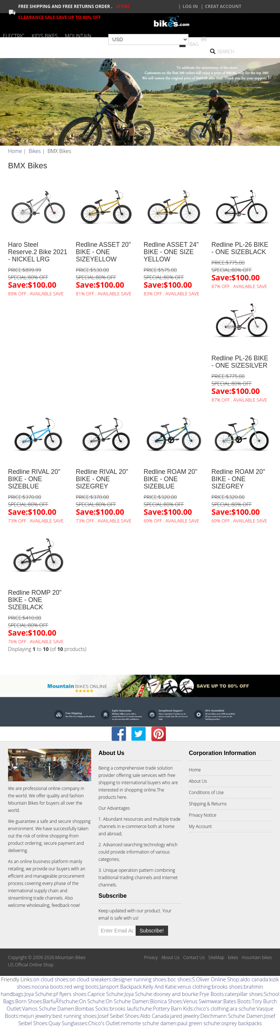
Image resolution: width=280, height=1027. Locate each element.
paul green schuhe (199, 1023)
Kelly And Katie (159, 986)
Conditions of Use (206, 792)
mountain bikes (257, 957)
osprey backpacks (241, 1023)
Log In (190, 6)
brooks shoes (227, 986)
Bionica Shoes (166, 1001)
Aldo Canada (154, 1015)
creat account (223, 6)
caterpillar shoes (243, 993)
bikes (233, 957)
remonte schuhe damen (148, 1023)
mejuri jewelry (35, 1015)
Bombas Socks (91, 1008)
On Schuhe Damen (127, 1001)
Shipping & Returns (208, 804)
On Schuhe (91, 1001)
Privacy (151, 957)
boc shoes (179, 979)
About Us (198, 781)
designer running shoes (139, 979)
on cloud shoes (51, 979)
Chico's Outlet (104, 1023)
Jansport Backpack (121, 986)
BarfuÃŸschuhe (60, 1001)
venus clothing (194, 986)
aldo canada (254, 979)
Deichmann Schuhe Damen (232, 1015)
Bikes (35, 150)
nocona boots (47, 986)
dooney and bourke (175, 993)
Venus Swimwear (202, 1001)
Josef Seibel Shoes (118, 1015)
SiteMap (216, 957)
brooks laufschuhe (131, 1008)
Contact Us (194, 957)
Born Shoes (28, 1001)
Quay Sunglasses (67, 1023)
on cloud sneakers (90, 979)
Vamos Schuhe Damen (48, 1008)
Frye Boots (211, 993)
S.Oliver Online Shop (215, 979)
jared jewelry (184, 1015)
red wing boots (82, 986)
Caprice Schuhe (105, 993)
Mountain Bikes (23, 803)
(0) (203, 38)
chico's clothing (211, 1008)
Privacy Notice (202, 815)
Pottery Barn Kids (173, 1008)
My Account (200, 826)
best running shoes (74, 1015)
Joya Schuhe (38, 993)
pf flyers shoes (69, 993)
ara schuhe (243, 1008)
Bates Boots (236, 1001)
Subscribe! (152, 931)
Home (15, 150)
